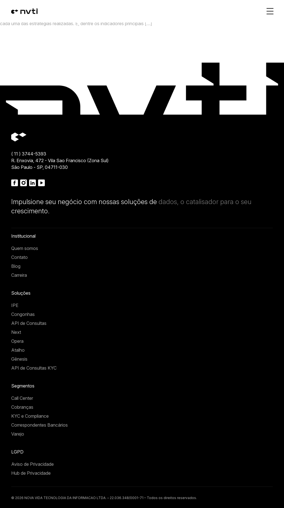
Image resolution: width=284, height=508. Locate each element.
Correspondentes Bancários (39, 425)
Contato (19, 257)
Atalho (18, 350)
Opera (17, 341)
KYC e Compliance (30, 416)
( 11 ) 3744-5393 (28, 154)
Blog (15, 266)
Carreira (19, 275)
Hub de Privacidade (31, 473)
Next (16, 332)
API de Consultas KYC (34, 368)
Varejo (17, 434)
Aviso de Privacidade (32, 464)
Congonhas (23, 314)
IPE (14, 305)
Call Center (22, 398)
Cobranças (22, 407)
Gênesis (19, 359)
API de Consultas (28, 323)
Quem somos (24, 248)
